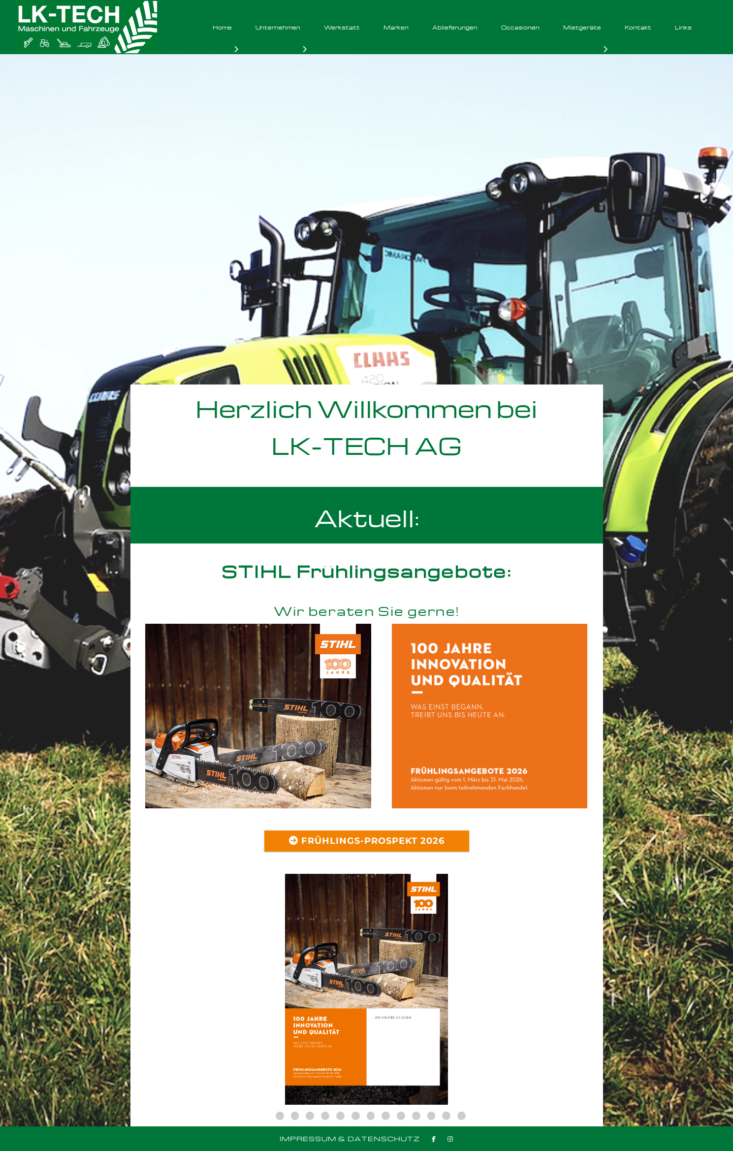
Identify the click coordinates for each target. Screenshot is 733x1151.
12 (431, 1116)
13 (446, 1116)
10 (401, 1116)
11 (416, 1116)
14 (461, 1116)
